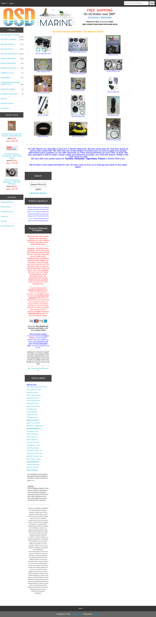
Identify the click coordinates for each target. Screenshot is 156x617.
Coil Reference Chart (33, 398)
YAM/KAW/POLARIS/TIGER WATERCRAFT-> (12, 83)
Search (38, 176)
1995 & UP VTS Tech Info (34, 453)
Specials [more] (12, 115)
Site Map (4, 221)
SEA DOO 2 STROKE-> (12, 40)
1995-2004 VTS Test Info (34, 450)
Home (3, 3)
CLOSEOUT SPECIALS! (12, 94)
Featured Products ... (8, 103)
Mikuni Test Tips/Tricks (33, 423)
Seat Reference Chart (33, 445)
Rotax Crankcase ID (33, 434)
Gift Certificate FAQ (7, 226)
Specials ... (4, 99)
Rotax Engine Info (32, 436)
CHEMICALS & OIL (12, 73)
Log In (11, 3)
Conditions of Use (7, 212)
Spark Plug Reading (33, 448)
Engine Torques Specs (33, 406)
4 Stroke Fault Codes (33, 464)
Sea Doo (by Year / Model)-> (12, 35)
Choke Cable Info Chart (34, 395)
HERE (33, 211)
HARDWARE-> (12, 78)
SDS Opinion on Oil (32, 431)
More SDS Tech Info (33, 467)
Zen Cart (96, 614)
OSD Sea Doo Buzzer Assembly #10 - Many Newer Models (12, 152)
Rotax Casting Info (32, 439)
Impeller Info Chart (32, 414)
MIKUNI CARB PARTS (12, 59)
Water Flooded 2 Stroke (34, 459)
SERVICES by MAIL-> (12, 89)
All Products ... (6, 108)
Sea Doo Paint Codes (33, 442)
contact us (31, 218)
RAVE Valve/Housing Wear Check (37, 387)
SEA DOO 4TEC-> (12, 49)
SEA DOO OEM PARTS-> (12, 54)
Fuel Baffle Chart (32, 409)
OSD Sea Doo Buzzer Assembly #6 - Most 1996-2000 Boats (12, 176)
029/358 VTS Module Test (34, 456)
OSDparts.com (76, 614)
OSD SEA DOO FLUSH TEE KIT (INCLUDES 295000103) (12, 129)
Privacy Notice (5, 207)
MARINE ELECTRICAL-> (12, 68)
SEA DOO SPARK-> (12, 44)
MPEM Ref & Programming (35, 425)
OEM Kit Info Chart (32, 417)
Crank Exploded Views (33, 400)
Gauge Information (32, 412)
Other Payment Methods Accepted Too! (38, 369)
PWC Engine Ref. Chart (34, 389)
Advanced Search (37, 193)
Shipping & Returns (7, 202)
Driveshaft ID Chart (32, 403)
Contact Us (4, 216)
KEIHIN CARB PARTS (12, 63)
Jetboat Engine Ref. (33, 392)
